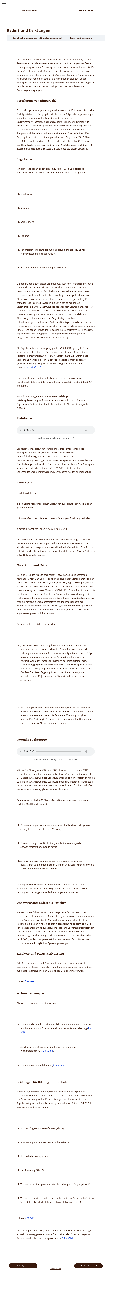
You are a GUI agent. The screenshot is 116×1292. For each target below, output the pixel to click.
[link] (29, 10)
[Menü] (4, 2)
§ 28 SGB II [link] (30, 1218)
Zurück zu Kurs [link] (55, 1269)
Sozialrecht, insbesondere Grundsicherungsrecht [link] (38, 38)
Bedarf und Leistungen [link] (81, 38)
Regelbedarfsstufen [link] (33, 367)
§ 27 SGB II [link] (58, 1065)
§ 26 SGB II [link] (30, 981)
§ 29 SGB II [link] (68, 1238)
